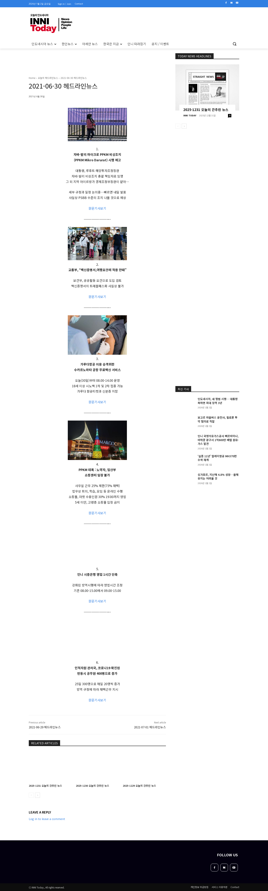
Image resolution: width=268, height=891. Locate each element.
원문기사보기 (97, 208)
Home (32, 77)
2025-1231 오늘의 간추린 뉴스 (45, 785)
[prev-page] (31, 795)
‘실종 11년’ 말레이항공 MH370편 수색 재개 (217, 458)
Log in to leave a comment (47, 819)
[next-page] (37, 795)
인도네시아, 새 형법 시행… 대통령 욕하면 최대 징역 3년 (218, 401)
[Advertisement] (12, 102)
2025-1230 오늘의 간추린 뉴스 (92, 785)
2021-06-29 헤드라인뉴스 (45, 727)
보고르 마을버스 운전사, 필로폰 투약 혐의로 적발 (217, 419)
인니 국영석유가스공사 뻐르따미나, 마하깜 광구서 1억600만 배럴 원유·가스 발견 (218, 440)
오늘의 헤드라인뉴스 (48, 77)
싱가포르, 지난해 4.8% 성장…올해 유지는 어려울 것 (218, 476)
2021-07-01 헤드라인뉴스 (150, 727)
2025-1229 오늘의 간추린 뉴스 (139, 785)
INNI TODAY (189, 115)
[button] (234, 44)
